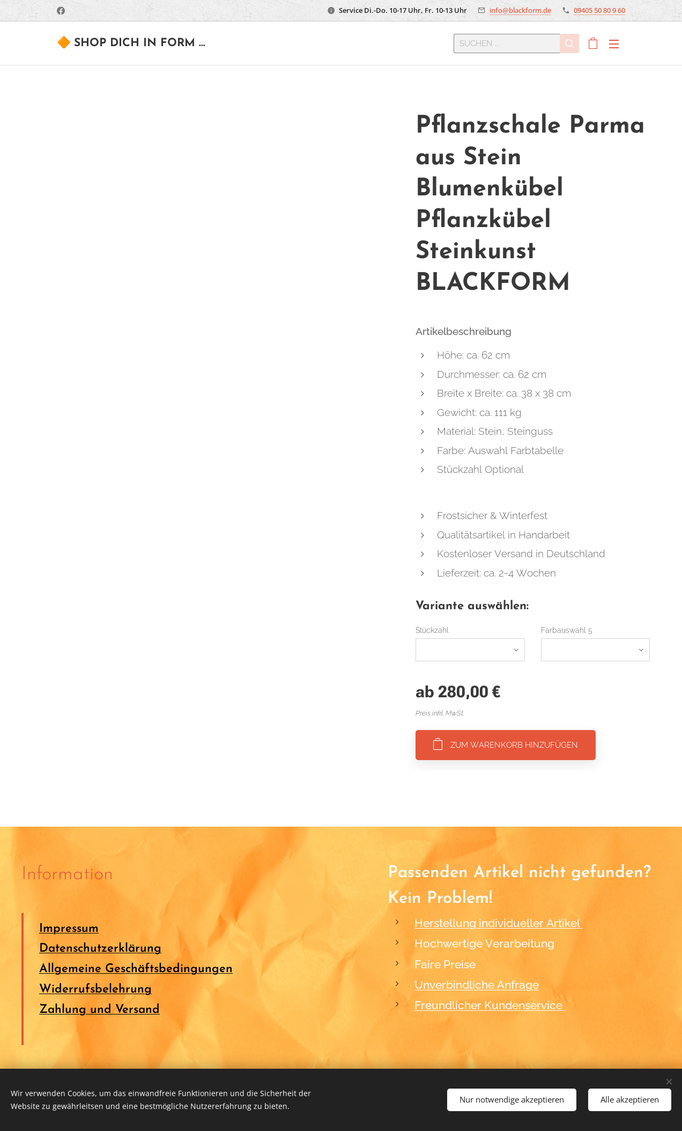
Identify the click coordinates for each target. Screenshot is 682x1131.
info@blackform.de (520, 10)
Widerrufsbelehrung (95, 989)
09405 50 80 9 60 (599, 10)
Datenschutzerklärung (100, 949)
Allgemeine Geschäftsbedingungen (136, 969)
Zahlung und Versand (99, 1009)
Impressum (69, 928)
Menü (614, 44)
